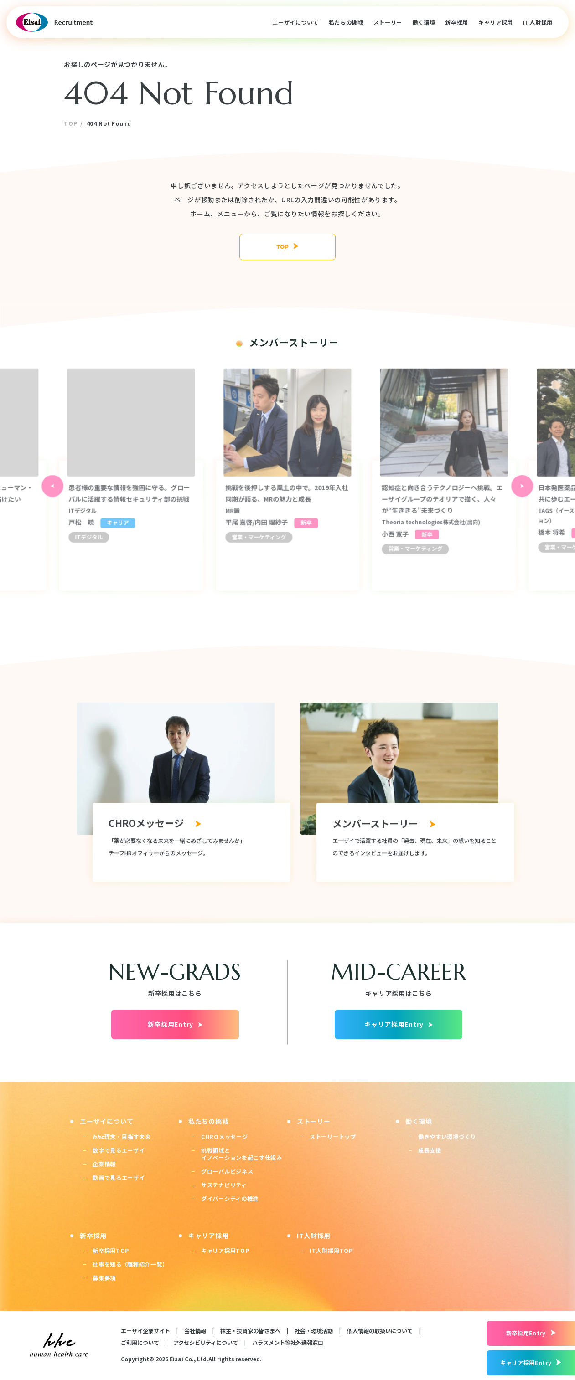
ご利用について (140, 1343)
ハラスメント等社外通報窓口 (287, 1343)
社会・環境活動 (314, 1331)
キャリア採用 (495, 22)
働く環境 (423, 22)
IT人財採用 (538, 22)
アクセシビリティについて (205, 1343)
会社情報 (195, 1331)
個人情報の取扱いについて (380, 1331)
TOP (70, 123)
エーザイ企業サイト (145, 1331)
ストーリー (388, 22)
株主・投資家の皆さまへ (250, 1331)
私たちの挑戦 (346, 22)
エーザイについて (295, 22)
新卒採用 (456, 22)
